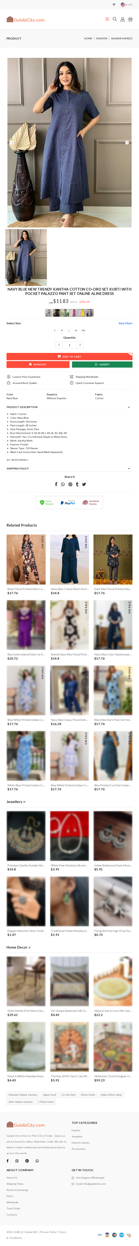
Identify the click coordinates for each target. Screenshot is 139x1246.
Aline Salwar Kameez (21, 1103)
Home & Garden (81, 1144)
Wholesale (12, 1203)
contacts (12, 1216)
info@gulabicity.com (94, 1185)
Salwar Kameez (121, 38)
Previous (12, 142)
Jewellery (77, 1138)
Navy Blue (12, 398)
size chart (125, 323)
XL (76, 330)
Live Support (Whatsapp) (90, 1179)
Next (127, 142)
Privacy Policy (48, 1233)
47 (81, 301)
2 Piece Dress (46, 1103)
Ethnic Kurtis (88, 1096)
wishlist (38, 364)
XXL (83, 330)
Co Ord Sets (68, 1096)
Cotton (99, 398)
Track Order (13, 1210)
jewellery (16, 802)
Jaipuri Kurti (49, 1096)
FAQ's (10, 1197)
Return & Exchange (17, 1191)
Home (88, 38)
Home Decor (19, 948)
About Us (12, 1179)
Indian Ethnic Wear (111, 1096)
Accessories (79, 1150)
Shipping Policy (18, 468)
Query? (102, 364)
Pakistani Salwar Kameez (23, 1096)
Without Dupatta (56, 398)
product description (22, 407)
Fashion (101, 38)
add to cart (69, 356)
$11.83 (61, 301)
